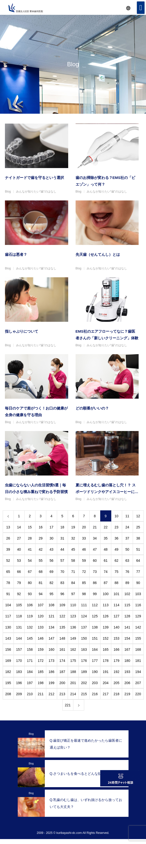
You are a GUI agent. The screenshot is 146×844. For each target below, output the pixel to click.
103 (138, 594)
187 (62, 672)
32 (73, 538)
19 (73, 527)
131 (19, 627)
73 (95, 572)
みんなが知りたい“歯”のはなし (36, 191)
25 (138, 527)
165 (105, 649)
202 (84, 683)
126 (105, 616)
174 (62, 661)
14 (19, 527)
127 (116, 616)
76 (127, 572)
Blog (8, 191)
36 (116, 538)
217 (105, 694)
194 (138, 672)
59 (84, 561)
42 (41, 549)
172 (40, 661)
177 (94, 661)
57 (62, 561)
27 (19, 538)
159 (40, 649)
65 (8, 572)
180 (127, 661)
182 (8, 672)
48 (106, 549)
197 (29, 683)
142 (138, 627)
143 (8, 638)
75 (116, 572)
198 (40, 683)
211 (40, 694)
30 (51, 538)
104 (8, 605)
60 (95, 561)
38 (138, 538)
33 (84, 538)
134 (51, 627)
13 (8, 527)
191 (105, 672)
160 (51, 649)
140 (116, 627)
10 (116, 516)
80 (30, 583)
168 (138, 649)
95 (51, 594)
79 (19, 583)
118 (19, 616)
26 (8, 538)
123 (73, 616)
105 (19, 605)
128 (127, 616)
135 (62, 627)
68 (41, 572)
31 (62, 538)
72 (84, 572)
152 (105, 638)
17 (51, 527)
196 (19, 683)
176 (84, 661)
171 (29, 661)
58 (73, 561)
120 (40, 616)
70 (62, 572)
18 (62, 527)
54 (30, 561)
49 (116, 549)
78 (8, 583)
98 (84, 594)
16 (41, 527)
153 (116, 638)
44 (62, 549)
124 (84, 616)
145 (29, 638)
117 (8, 616)
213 (62, 694)
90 (138, 583)
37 (127, 538)
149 (73, 638)
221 (67, 705)
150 (84, 638)
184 (29, 672)
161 (62, 649)
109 (62, 605)
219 (127, 694)
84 (73, 583)
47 (95, 549)
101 (116, 594)
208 (8, 694)
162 (73, 649)
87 (106, 583)
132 (29, 627)
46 (84, 549)
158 (29, 649)
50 (127, 549)
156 (8, 649)
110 (73, 605)
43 (51, 549)
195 (8, 683)
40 (19, 549)
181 (138, 661)
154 (127, 638)
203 (94, 683)
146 (40, 638)
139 (105, 627)
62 (116, 561)
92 (19, 594)
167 (127, 649)
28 (30, 538)
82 (51, 583)
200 (62, 683)
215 (84, 694)
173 (51, 661)
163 (84, 649)
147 (51, 638)
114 (116, 605)
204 (105, 683)
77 (138, 572)
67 (30, 572)
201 (73, 683)
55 (41, 561)
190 (94, 672)
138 (94, 627)
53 (19, 561)
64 (138, 561)
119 (29, 616)
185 (40, 672)
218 (116, 694)
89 (127, 583)
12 (138, 516)
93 (30, 594)
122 (62, 616)
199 (51, 683)
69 (51, 572)
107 (40, 605)
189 (84, 672)
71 (73, 572)
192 (116, 672)
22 (106, 527)
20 (84, 527)
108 (51, 605)
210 (29, 694)
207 (138, 683)
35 (106, 538)
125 (94, 616)
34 (95, 538)
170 (19, 661)
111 (84, 605)
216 (94, 694)
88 (116, 583)
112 (94, 605)
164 (94, 649)
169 (8, 661)
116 (138, 605)
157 (19, 649)
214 (73, 694)
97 (73, 594)
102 (127, 594)
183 (19, 672)
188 (73, 672)
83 (62, 583)
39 (8, 549)
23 (116, 527)
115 (127, 605)
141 (127, 627)
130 (8, 627)
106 (29, 605)
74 (106, 572)
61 (106, 561)
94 (41, 594)
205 (116, 683)
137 (84, 627)
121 (51, 616)
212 (51, 694)
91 (8, 594)
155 (138, 638)
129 (138, 616)
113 (105, 605)
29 (41, 538)
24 (127, 527)
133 (40, 627)
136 (73, 627)
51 (138, 549)
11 (127, 516)
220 (138, 694)
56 (51, 561)
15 (30, 527)
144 (19, 638)
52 (8, 561)
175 (73, 661)
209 (19, 694)
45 (73, 549)
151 (94, 638)
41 (30, 549)
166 (116, 649)
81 (41, 583)
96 (62, 594)
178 (105, 661)
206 (127, 683)
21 (95, 527)
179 (116, 661)
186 (51, 672)
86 (95, 583)
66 (19, 572)
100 (105, 594)
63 (127, 561)
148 (62, 638)
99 (95, 594)
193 (127, 672)
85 (84, 583)
